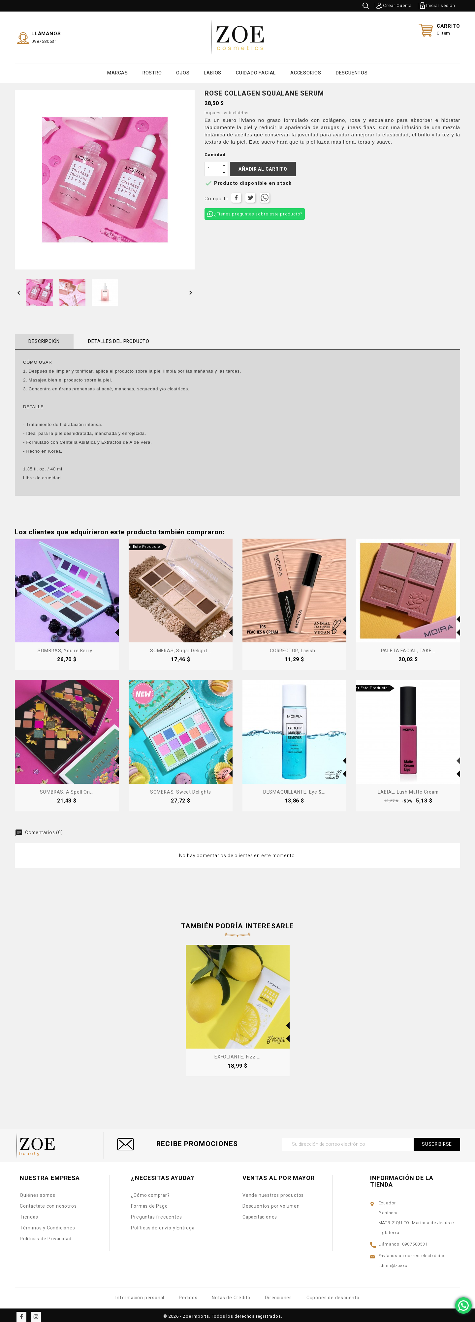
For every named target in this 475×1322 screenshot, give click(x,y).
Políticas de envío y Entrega (162, 1225)
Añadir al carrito (262, 166)
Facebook (21, 1314)
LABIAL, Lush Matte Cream (408, 789)
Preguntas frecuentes (156, 1214)
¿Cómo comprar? (150, 1192)
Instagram (36, 1314)
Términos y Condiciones (47, 1225)
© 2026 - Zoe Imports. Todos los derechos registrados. (222, 1313)
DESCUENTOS (352, 71)
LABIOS (212, 71)
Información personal (139, 1294)
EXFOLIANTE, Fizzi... (237, 1054)
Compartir (236, 195)
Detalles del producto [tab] (112, 338)
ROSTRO (152, 71)
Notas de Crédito (231, 1294)
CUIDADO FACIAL (256, 71)
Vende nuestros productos (273, 1192)
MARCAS (117, 71)
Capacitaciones (259, 1214)
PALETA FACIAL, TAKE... (408, 647)
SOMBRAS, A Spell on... (67, 789)
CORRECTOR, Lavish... (294, 647)
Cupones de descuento (333, 1294)
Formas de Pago (149, 1203)
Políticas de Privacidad (45, 1235)
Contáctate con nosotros (48, 1203)
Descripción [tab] (42, 338)
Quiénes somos (37, 1192)
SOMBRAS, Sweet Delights (180, 789)
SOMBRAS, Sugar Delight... (180, 647)
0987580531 (44, 40)
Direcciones (278, 1294)
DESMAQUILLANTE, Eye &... (294, 789)
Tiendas (29, 1214)
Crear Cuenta (397, 5)
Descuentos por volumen (271, 1203)
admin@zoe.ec (393, 1263)
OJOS (182, 71)
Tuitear (250, 195)
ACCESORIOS (305, 71)
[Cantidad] (212, 166)
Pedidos (188, 1294)
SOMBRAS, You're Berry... (67, 647)
